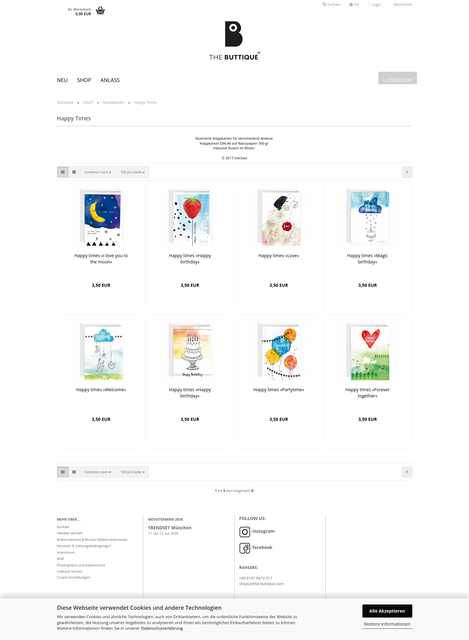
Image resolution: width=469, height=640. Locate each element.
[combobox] (97, 172)
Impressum (66, 552)
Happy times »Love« (279, 255)
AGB (60, 558)
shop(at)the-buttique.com (261, 583)
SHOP (84, 80)
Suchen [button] (331, 4)
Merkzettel (401, 4)
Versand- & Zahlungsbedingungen (84, 545)
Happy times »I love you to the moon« (101, 259)
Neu (62, 80)
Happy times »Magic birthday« (367, 259)
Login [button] (374, 4)
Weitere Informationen (387, 624)
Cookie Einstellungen (73, 577)
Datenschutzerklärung (162, 628)
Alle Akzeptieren (387, 611)
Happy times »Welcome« (101, 389)
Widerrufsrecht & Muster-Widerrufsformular (92, 539)
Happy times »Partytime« (278, 389)
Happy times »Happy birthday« (190, 259)
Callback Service (70, 571)
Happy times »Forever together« (367, 393)
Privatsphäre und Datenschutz (81, 565)
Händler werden (70, 533)
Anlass (110, 80)
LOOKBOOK (397, 80)
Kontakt (63, 526)
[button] (354, 4)
